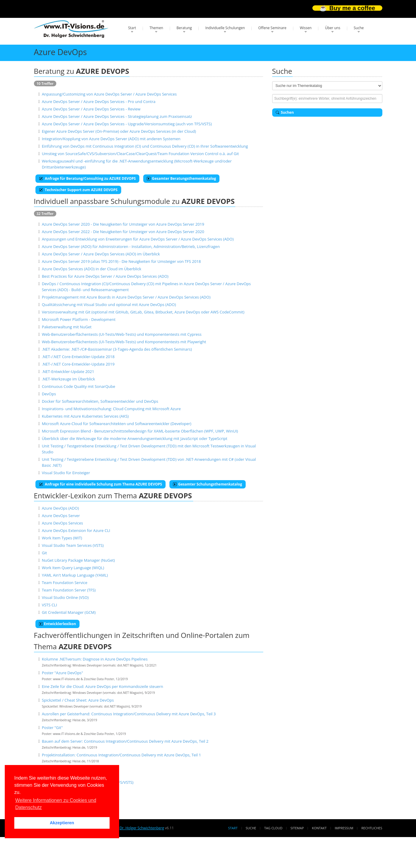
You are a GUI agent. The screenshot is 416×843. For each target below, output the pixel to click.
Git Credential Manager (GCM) (69, 612)
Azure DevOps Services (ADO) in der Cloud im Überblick (91, 268)
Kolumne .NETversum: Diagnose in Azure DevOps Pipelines (94, 659)
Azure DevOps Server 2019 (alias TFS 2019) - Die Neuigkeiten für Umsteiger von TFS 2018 (121, 261)
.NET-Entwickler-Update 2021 (68, 371)
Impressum (344, 828)
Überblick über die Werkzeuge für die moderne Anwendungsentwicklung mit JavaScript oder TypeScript (134, 438)
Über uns (332, 27)
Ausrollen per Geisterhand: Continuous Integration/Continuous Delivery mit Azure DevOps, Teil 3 (129, 713)
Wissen (306, 27)
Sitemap (297, 828)
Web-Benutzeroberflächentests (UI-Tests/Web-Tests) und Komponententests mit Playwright (124, 341)
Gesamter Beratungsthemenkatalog (181, 178)
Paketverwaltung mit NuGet (66, 327)
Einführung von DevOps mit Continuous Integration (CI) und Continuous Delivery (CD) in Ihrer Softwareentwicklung (145, 146)
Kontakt (319, 828)
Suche (359, 27)
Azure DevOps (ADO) (60, 508)
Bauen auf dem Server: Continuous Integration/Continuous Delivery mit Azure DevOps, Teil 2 (125, 741)
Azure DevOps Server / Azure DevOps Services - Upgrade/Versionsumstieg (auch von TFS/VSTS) (127, 124)
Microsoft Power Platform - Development (78, 319)
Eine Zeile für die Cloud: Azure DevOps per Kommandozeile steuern (102, 686)
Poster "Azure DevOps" (62, 672)
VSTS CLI (49, 605)
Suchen (285, 112)
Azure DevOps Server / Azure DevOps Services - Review (91, 109)
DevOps (49, 393)
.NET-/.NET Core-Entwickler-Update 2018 (78, 356)
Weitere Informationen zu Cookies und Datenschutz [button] (55, 804)
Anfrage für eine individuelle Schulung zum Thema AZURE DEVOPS (100, 484)
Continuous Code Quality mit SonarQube (78, 386)
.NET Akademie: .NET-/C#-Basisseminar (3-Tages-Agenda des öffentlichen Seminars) (117, 349)
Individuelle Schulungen (225, 27)
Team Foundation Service (64, 582)
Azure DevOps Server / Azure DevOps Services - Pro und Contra (98, 101)
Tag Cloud (273, 828)
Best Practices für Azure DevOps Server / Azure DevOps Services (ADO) (105, 276)
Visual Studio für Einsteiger (66, 472)
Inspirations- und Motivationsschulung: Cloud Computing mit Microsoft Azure (111, 408)
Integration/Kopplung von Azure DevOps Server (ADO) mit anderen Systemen (111, 138)
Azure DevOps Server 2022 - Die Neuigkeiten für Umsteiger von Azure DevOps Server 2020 (123, 231)
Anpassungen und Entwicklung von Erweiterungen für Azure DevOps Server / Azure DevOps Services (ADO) (137, 239)
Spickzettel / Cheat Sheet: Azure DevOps (78, 700)
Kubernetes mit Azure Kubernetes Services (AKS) (85, 416)
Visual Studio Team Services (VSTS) (73, 545)
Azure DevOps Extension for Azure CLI (76, 530)
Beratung (184, 27)
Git (44, 552)
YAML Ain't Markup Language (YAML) (75, 575)
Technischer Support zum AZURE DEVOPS (78, 189)
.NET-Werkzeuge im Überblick (68, 379)
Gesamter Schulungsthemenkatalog (207, 484)
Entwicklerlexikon (57, 623)
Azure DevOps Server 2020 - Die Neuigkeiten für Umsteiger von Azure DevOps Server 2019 (123, 224)
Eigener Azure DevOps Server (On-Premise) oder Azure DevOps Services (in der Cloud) (119, 131)
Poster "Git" (52, 727)
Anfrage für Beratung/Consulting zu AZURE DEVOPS (87, 178)
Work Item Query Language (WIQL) (73, 567)
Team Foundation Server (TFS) (69, 590)
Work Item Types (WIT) (62, 538)
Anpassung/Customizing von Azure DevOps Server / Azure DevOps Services (109, 94)
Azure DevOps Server (61, 515)
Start (132, 27)
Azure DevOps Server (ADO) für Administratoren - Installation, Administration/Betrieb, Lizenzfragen (130, 246)
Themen (156, 27)
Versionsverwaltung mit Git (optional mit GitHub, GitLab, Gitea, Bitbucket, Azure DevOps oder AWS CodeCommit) (143, 312)
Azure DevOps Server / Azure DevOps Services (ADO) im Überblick (101, 254)
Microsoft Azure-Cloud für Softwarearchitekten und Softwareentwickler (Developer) (116, 423)
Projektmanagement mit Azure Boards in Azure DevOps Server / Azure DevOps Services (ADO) (126, 297)
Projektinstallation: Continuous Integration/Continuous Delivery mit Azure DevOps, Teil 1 (121, 755)
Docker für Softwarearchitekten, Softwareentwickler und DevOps (100, 401)
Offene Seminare (272, 27)
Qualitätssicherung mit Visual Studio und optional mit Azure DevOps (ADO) (109, 304)
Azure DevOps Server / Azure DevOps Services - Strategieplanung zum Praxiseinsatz (117, 116)
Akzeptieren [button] (62, 822)
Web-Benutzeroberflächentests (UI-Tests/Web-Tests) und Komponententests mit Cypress (121, 334)
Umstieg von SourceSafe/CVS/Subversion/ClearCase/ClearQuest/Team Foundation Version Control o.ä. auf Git (140, 153)
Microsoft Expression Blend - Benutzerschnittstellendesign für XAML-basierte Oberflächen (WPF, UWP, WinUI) (140, 431)
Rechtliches (372, 828)
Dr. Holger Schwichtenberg (141, 827)
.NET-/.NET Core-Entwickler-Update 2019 (78, 364)
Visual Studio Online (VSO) (65, 597)
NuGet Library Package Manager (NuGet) (78, 560)
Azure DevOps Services (62, 523)
